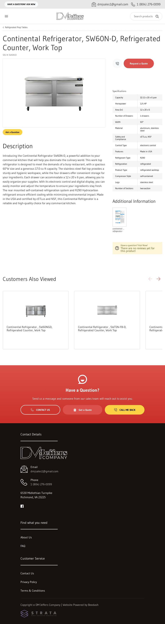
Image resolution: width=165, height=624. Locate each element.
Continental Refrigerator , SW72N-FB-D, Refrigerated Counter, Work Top (102, 328)
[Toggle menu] (6, 16)
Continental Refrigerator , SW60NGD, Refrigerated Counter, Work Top (29, 328)
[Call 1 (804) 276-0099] (146, 4)
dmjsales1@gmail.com (44, 471)
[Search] (146, 16)
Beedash (93, 605)
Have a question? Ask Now (21, 4)
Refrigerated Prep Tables (16, 27)
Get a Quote (82, 410)
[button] (158, 279)
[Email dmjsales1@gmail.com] (110, 4)
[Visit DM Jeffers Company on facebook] (22, 506)
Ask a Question (12, 132)
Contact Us (40, 410)
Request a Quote (139, 63)
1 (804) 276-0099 (41, 484)
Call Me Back (124, 410)
